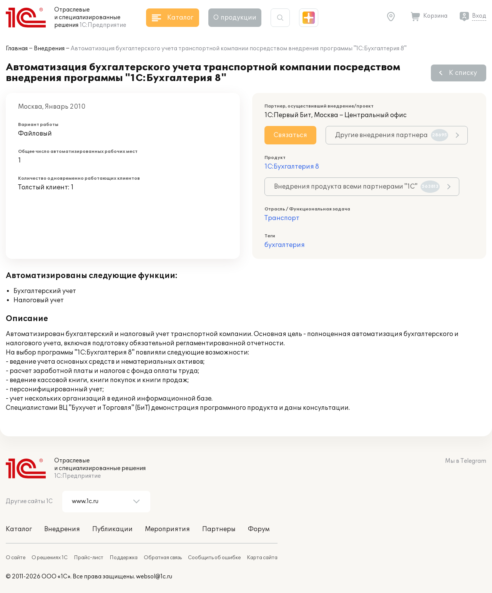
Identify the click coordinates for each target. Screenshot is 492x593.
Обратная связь (163, 558)
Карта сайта (262, 558)
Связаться (290, 135)
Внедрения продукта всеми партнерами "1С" (357, 187)
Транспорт (281, 218)
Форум (258, 529)
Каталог (19, 529)
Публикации (112, 529)
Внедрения (49, 48)
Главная (17, 48)
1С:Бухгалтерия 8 (291, 167)
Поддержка (124, 558)
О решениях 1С (50, 558)
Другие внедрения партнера (391, 135)
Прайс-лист (88, 558)
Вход (479, 16)
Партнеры (219, 529)
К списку (463, 73)
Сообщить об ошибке (214, 558)
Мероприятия (167, 529)
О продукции (234, 18)
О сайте (15, 558)
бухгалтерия (284, 245)
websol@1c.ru (154, 576)
